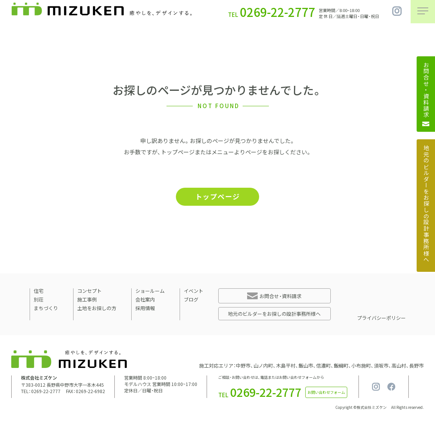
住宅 (39, 291)
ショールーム (150, 291)
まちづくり (46, 308)
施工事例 (87, 300)
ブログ (191, 300)
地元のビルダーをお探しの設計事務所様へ (274, 314)
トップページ (217, 196)
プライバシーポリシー (381, 318)
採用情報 (145, 308)
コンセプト (89, 291)
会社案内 (145, 300)
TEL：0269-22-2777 (40, 392)
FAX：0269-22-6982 (85, 392)
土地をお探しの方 (96, 308)
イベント (193, 291)
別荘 (39, 300)
